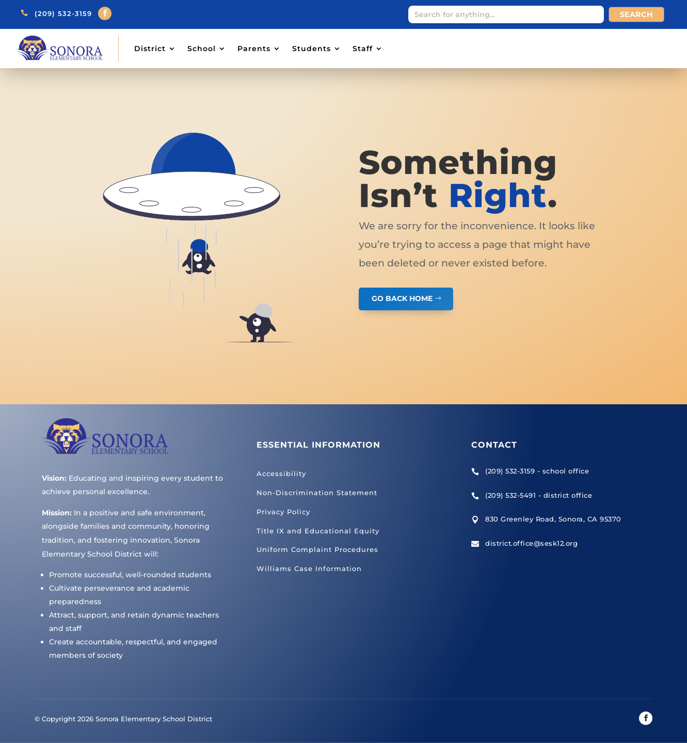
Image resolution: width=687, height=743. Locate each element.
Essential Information (318, 445)
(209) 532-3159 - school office (537, 471)
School (201, 48)
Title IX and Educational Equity (318, 531)
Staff (363, 48)
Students (311, 48)
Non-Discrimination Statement (317, 492)
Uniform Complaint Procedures (317, 549)
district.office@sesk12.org (531, 543)
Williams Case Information (309, 568)
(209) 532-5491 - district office (538, 495)
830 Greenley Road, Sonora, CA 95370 (553, 519)
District (150, 48)
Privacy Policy (283, 512)
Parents (253, 48)
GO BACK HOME (402, 298)
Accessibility (281, 473)
